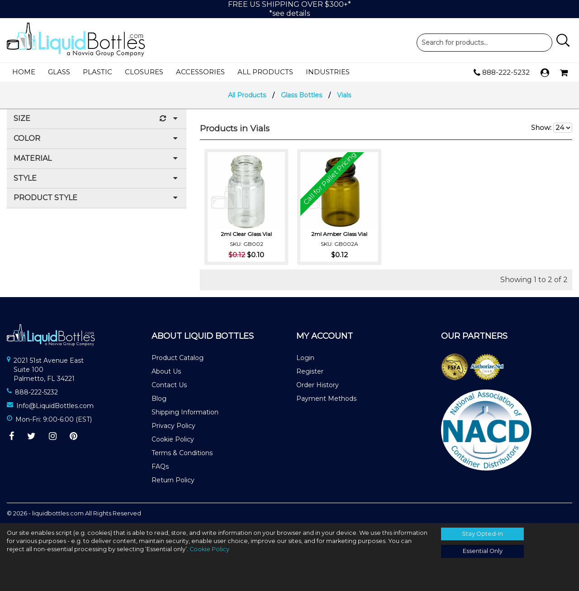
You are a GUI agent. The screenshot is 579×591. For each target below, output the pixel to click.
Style (97, 178)
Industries (328, 71)
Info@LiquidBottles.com (55, 406)
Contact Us (169, 385)
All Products (265, 71)
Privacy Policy (173, 426)
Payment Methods (326, 398)
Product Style (97, 198)
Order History (317, 385)
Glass (59, 71)
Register (309, 371)
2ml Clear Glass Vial (246, 233)
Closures (144, 71)
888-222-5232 (502, 72)
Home (23, 71)
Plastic (97, 71)
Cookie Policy (173, 439)
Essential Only (483, 551)
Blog (159, 398)
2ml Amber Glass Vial (339, 233)
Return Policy (173, 480)
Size (97, 119)
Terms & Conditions (182, 453)
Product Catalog (178, 358)
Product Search (484, 43)
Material (97, 159)
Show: (551, 128)
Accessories (200, 71)
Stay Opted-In (482, 533)
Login (305, 358)
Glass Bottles (301, 95)
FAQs (160, 466)
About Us (166, 371)
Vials (344, 95)
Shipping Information (185, 412)
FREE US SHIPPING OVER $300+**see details (289, 9)
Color (97, 139)
